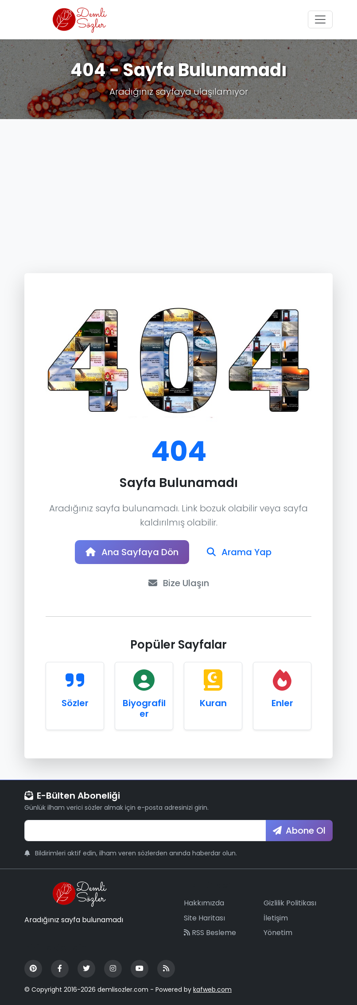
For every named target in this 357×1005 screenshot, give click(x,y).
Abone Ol (299, 830)
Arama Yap (239, 552)
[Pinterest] (33, 969)
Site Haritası (204, 918)
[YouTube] (139, 969)
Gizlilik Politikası (290, 903)
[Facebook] (60, 969)
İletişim (276, 918)
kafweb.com (212, 989)
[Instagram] (113, 969)
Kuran (213, 703)
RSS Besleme (210, 933)
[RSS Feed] (166, 969)
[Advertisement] (178, 185)
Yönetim (278, 933)
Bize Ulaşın (178, 583)
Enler (282, 703)
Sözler (75, 703)
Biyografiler (144, 708)
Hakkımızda (204, 903)
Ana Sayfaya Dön (131, 552)
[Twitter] (86, 969)
